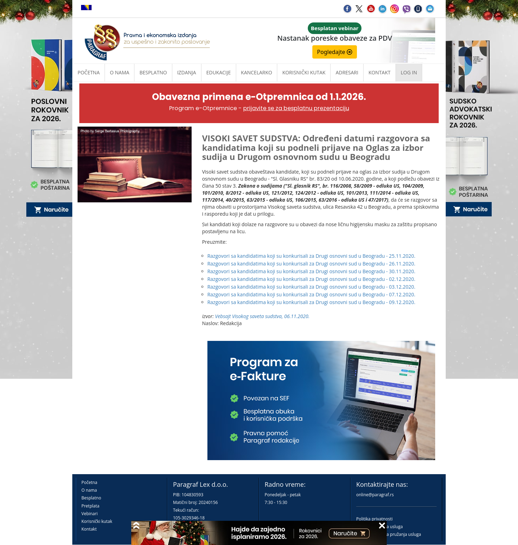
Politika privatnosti (374, 519)
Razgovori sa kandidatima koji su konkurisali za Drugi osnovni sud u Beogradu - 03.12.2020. (311, 286)
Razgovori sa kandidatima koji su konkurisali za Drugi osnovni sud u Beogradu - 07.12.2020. (311, 294)
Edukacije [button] (218, 72)
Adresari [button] (347, 72)
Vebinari (89, 514)
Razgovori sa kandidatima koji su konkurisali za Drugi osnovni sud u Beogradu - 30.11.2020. (311, 271)
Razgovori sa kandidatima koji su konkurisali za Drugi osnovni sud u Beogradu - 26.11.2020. (311, 263)
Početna (89, 72)
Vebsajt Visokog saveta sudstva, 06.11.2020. (262, 316)
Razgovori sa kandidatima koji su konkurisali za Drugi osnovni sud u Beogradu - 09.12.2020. (311, 302)
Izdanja (186, 72)
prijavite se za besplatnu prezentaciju (296, 108)
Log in (409, 72)
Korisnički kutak (96, 521)
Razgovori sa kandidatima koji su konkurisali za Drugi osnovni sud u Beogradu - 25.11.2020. (311, 256)
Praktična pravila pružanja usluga (388, 534)
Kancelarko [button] (256, 72)
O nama (119, 72)
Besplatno (153, 72)
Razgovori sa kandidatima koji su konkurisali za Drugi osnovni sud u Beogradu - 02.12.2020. (311, 279)
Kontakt (89, 529)
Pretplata (90, 506)
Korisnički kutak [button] (303, 72)
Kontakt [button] (379, 72)
